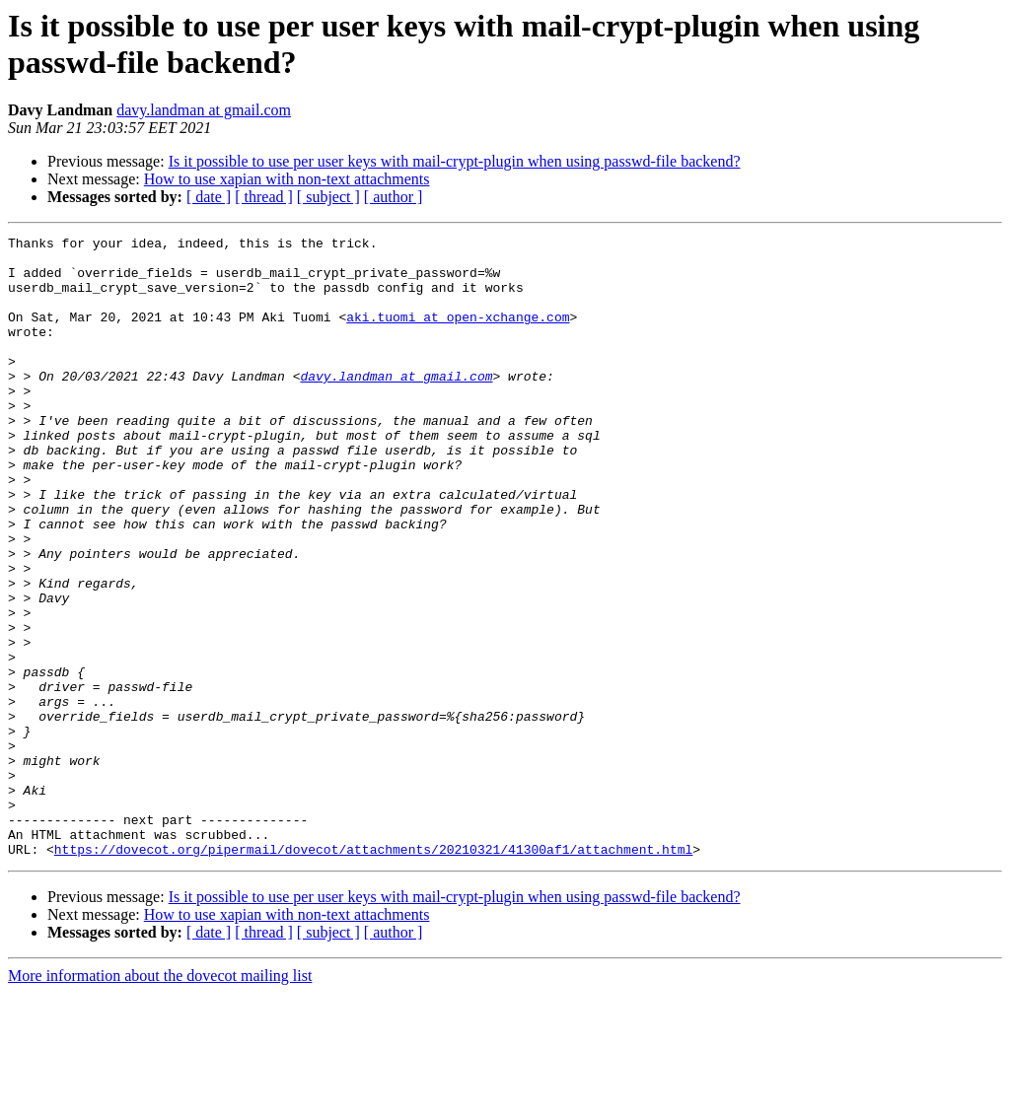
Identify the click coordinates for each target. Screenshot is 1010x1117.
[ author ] (393, 196)
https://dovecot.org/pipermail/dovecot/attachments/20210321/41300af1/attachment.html (373, 973)
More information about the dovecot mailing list (160, 1099)
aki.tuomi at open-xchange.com (457, 334)
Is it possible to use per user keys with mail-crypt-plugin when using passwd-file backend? (455, 161)
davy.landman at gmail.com (203, 110)
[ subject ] (328, 196)
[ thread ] (264, 196)
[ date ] (208, 196)
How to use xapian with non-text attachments (287, 179)
